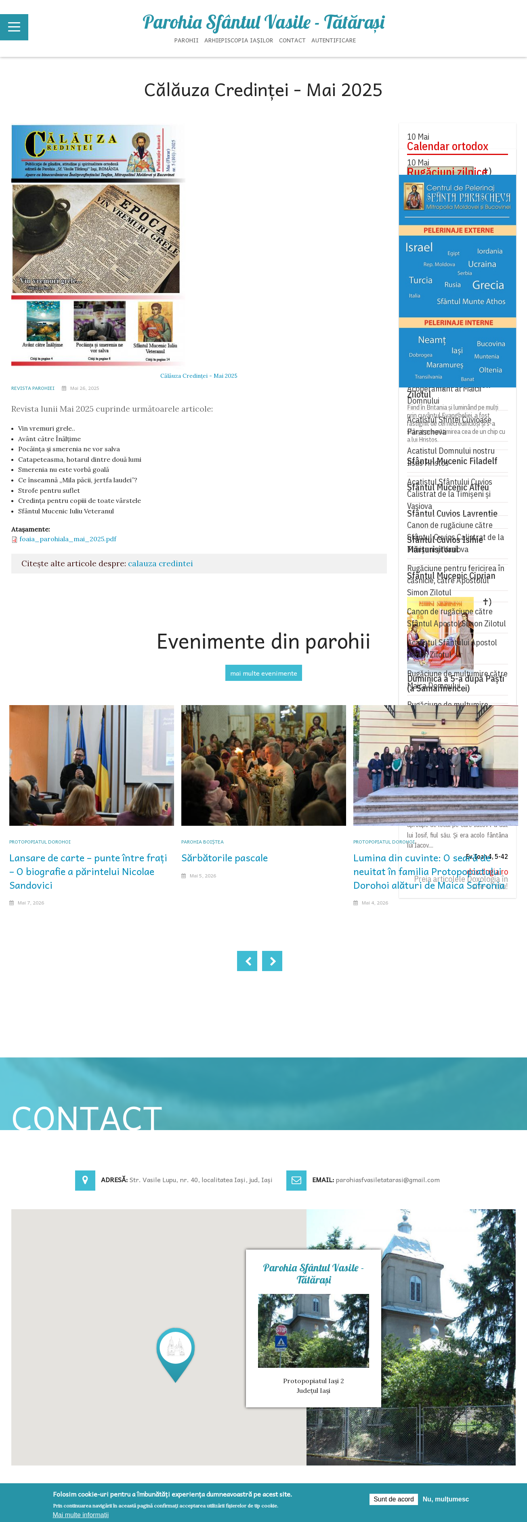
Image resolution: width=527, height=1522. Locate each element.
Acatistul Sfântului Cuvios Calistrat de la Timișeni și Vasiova (449, 493)
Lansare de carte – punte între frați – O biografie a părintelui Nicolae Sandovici (88, 871)
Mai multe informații (81, 1515)
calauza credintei (160, 563)
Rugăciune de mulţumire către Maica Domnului (457, 679)
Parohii (186, 40)
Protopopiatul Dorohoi (40, 841)
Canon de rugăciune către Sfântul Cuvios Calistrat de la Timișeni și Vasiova (455, 537)
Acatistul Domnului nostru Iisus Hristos (451, 456)
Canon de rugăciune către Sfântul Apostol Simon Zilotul (456, 617)
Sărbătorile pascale (224, 857)
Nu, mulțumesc (446, 1499)
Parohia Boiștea (202, 841)
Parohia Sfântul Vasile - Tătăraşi (263, 21)
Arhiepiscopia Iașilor (238, 40)
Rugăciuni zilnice (447, 172)
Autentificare (333, 40)
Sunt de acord (394, 1499)
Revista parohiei (33, 388)
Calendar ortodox (447, 146)
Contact (292, 40)
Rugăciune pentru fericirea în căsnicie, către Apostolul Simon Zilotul (455, 580)
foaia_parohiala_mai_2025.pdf (67, 539)
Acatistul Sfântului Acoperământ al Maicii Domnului (444, 388)
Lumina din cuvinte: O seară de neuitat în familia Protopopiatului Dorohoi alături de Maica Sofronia (429, 871)
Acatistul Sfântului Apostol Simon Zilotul (452, 648)
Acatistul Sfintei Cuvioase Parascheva (449, 425)
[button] (176, 1354)
